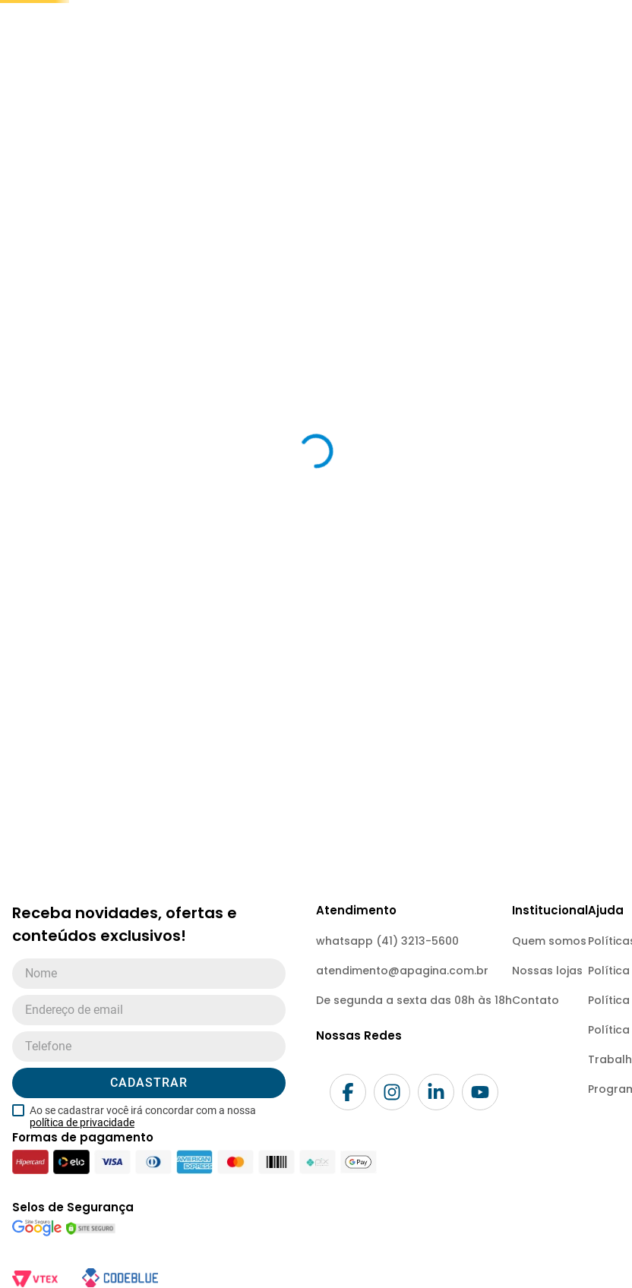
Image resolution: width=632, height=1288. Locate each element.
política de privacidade (82, 1252)
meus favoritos (443, 116)
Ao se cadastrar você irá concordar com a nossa (143, 1246)
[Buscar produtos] (366, 79)
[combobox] (250, 79)
